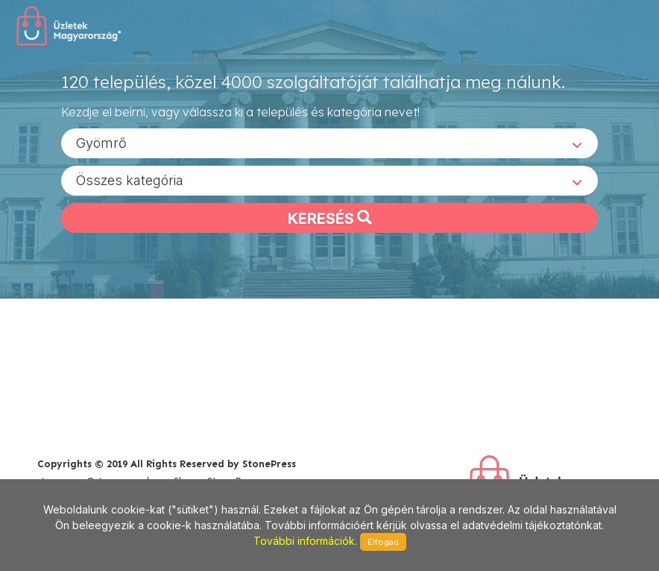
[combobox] (329, 142)
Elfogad (383, 542)
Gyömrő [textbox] (101, 142)
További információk (304, 540)
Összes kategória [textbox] (129, 179)
